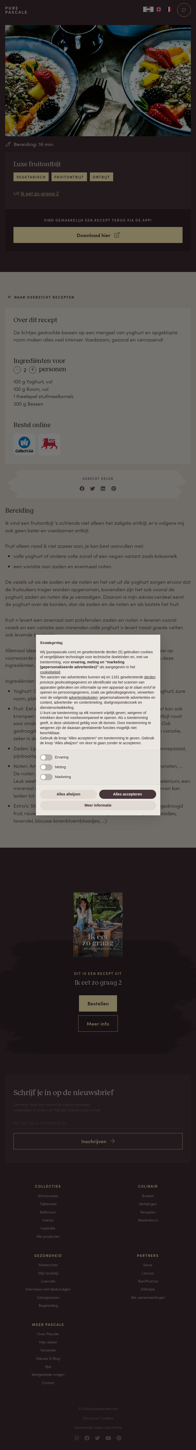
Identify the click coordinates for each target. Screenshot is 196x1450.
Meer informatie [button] (97, 805)
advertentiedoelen (83, 697)
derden (150, 677)
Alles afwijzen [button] (69, 794)
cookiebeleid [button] (50, 672)
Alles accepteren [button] (127, 794)
